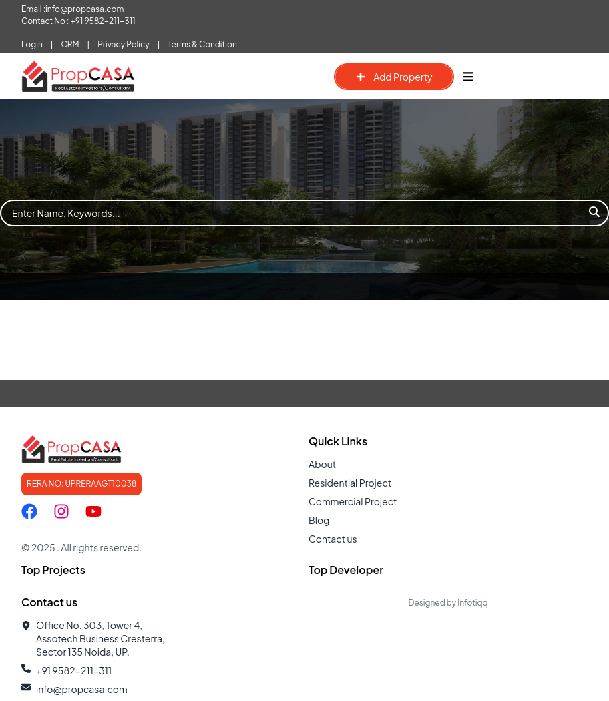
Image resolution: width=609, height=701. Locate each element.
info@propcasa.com (84, 9)
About (322, 464)
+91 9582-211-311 (103, 21)
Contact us (333, 539)
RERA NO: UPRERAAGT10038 (81, 484)
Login (32, 44)
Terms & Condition (202, 44)
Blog (319, 520)
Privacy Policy (123, 44)
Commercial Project (353, 501)
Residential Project (350, 483)
